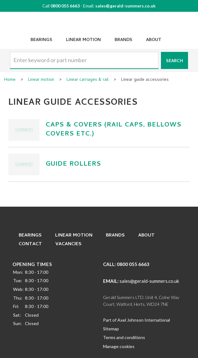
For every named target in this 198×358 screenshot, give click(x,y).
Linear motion (41, 80)
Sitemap (111, 328)
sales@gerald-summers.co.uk (125, 5)
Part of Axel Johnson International (136, 320)
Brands (123, 40)
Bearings (41, 40)
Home (10, 80)
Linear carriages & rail (88, 80)
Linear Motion (83, 40)
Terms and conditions (124, 337)
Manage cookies (118, 346)
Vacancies (68, 244)
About (153, 40)
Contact (30, 244)
